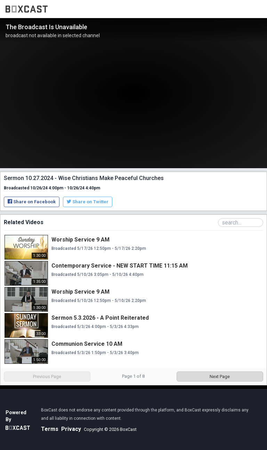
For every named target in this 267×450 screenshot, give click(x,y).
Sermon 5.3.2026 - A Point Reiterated (100, 317)
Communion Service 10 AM (86, 344)
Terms (49, 429)
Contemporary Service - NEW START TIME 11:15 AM (119, 265)
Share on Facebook (32, 201)
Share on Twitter (87, 201)
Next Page (220, 376)
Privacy (71, 429)
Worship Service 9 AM (80, 239)
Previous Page (47, 376)
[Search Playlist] (240, 222)
